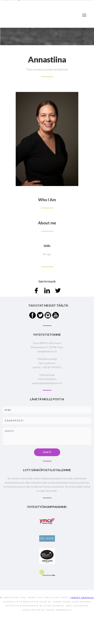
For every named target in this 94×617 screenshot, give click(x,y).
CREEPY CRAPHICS (82, 597)
